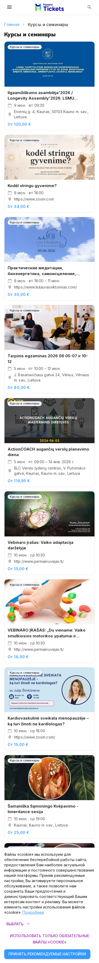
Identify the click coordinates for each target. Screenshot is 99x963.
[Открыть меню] (9, 7)
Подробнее (33, 912)
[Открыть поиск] (89, 7)
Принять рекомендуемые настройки (47, 954)
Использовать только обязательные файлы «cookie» (49, 939)
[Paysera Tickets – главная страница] (49, 7)
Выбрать (18, 924)
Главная (11, 24)
